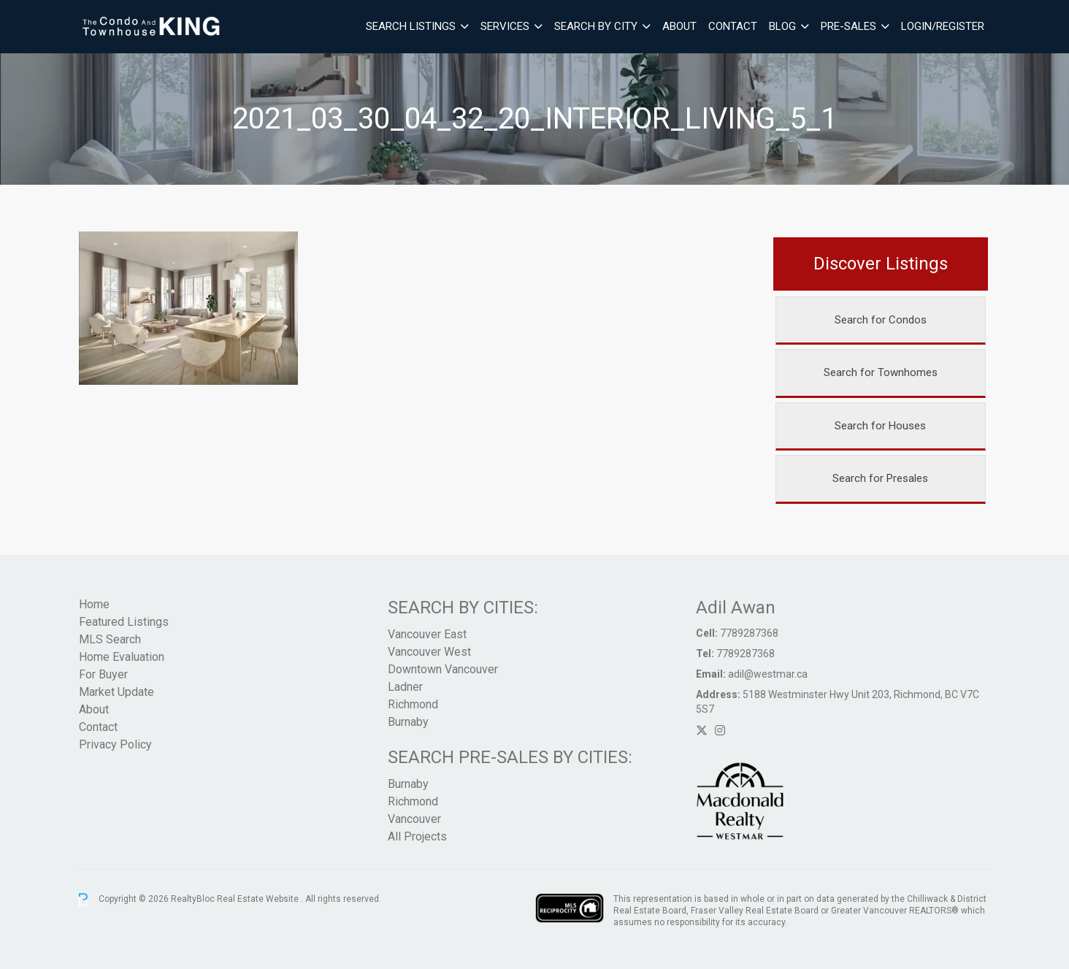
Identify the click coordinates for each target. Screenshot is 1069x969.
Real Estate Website (259, 899)
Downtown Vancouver (443, 669)
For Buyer (103, 674)
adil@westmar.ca (768, 674)
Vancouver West (429, 652)
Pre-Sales (848, 26)
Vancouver (414, 819)
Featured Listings (124, 622)
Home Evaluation (121, 657)
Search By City (595, 26)
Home (94, 604)
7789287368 (749, 633)
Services (504, 26)
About (679, 26)
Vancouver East (427, 634)
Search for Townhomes (881, 372)
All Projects (417, 836)
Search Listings (411, 26)
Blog (782, 26)
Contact (732, 26)
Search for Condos (881, 319)
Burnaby (408, 722)
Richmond (413, 704)
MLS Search (110, 639)
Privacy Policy (115, 744)
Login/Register (942, 26)
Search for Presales (880, 478)
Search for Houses (880, 425)
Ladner (405, 687)
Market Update (116, 692)
